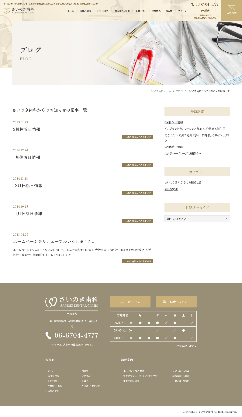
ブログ (85, 381)
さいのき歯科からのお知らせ (137, 136)
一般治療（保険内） (181, 381)
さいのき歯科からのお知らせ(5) (183, 182)
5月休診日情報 (173, 147)
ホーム (70, 11)
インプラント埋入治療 (133, 371)
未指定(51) (171, 189)
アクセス (182, 11)
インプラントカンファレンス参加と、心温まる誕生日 (194, 129)
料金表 (169, 11)
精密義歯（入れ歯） (181, 376)
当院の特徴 (85, 11)
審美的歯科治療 (131, 381)
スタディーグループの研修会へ (183, 153)
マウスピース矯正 (180, 371)
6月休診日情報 (173, 122)
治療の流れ (141, 11)
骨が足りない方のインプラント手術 (140, 376)
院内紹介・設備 (122, 11)
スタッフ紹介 (103, 11)
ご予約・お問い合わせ (92, 386)
